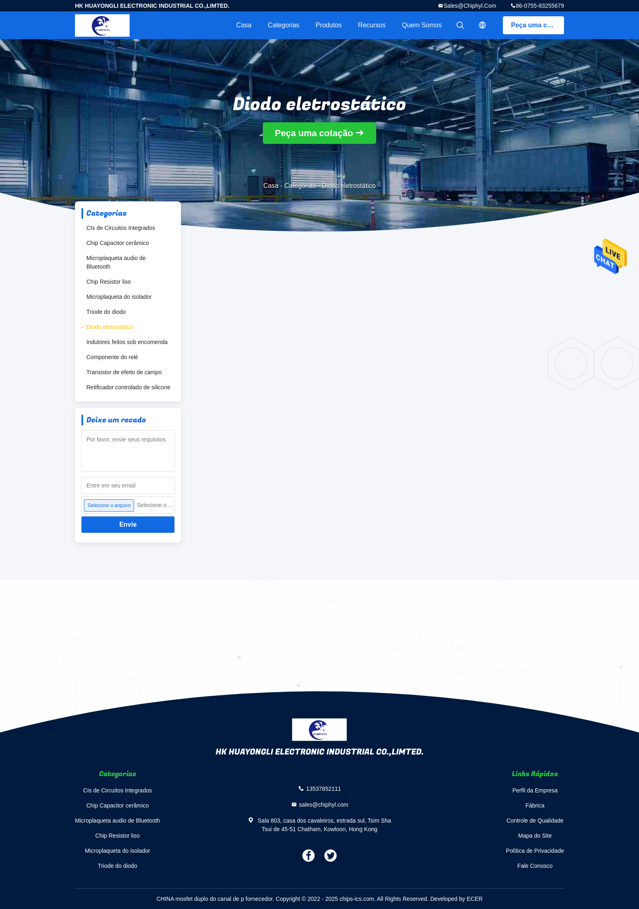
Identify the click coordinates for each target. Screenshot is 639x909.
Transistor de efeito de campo (124, 372)
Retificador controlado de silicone (128, 387)
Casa (243, 25)
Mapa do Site (535, 835)
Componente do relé (112, 357)
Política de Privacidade (535, 850)
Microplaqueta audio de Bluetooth (116, 262)
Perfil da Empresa (534, 790)
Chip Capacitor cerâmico (117, 243)
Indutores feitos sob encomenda (126, 342)
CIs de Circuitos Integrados (120, 228)
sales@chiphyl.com (469, 5)
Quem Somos (422, 25)
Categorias (283, 25)
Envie (128, 524)
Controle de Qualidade (535, 820)
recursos (372, 25)
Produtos (329, 25)
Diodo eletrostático (110, 327)
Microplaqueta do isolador (119, 296)
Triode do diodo (106, 312)
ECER (475, 899)
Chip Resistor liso (108, 281)
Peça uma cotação (537, 25)
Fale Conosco (535, 866)
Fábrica (534, 805)
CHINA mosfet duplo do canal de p (200, 899)
